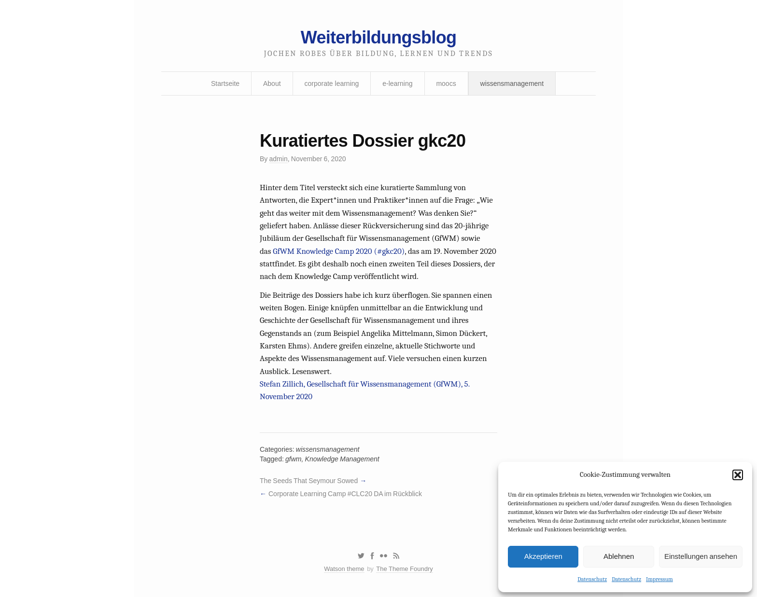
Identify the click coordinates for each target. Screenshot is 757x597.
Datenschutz (592, 579)
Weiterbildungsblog (378, 37)
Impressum (659, 579)
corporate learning (331, 83)
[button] (738, 475)
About (272, 83)
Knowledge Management (342, 459)
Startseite (225, 83)
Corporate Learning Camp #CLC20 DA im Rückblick (345, 494)
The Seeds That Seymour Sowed (309, 481)
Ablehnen (618, 556)
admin (278, 159)
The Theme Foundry (404, 568)
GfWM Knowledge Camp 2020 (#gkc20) (339, 251)
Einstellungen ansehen (700, 556)
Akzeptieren (543, 556)
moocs (446, 83)
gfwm (293, 459)
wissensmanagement (512, 83)
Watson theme (344, 568)
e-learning (397, 83)
